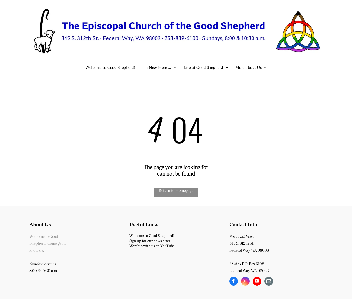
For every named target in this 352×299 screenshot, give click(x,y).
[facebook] (233, 282)
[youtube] (257, 282)
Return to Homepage (176, 190)
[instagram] (245, 282)
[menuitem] (110, 66)
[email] (268, 282)
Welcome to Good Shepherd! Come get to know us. (47, 243)
